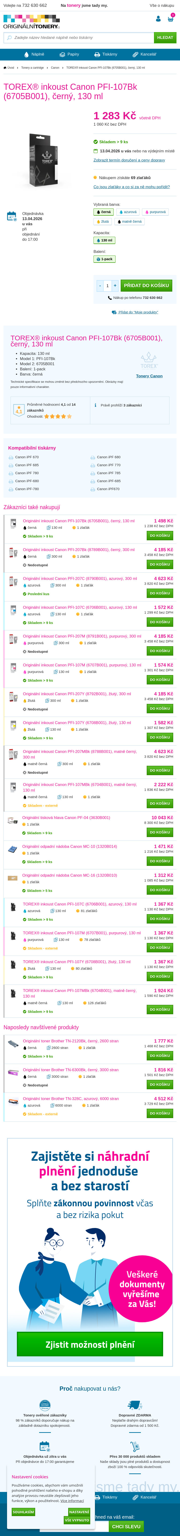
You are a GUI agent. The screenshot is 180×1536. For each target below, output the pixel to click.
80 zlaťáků (84, 968)
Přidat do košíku (146, 285)
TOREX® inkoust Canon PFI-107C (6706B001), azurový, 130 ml (80, 904)
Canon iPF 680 (108, 457)
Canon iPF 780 (27, 473)
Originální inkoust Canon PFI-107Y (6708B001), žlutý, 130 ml (77, 723)
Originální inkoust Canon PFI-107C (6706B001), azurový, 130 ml (80, 607)
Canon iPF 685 (27, 465)
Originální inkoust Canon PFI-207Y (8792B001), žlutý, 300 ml (77, 694)
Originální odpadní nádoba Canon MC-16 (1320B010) (69, 875)
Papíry (69, 54)
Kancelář (146, 54)
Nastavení (79, 1512)
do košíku (160, 535)
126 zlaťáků (97, 1003)
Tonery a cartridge (32, 67)
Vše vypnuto (77, 1520)
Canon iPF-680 (27, 481)
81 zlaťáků (89, 911)
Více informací (72, 1500)
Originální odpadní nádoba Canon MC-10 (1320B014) (69, 846)
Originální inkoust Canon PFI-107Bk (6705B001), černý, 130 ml (79, 521)
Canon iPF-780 (27, 489)
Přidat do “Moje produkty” (135, 312)
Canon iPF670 (108, 489)
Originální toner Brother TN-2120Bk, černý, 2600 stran (71, 1041)
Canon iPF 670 (27, 457)
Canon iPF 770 (108, 465)
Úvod (11, 67)
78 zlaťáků (92, 940)
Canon (55, 67)
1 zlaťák (83, 528)
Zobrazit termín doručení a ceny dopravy (129, 160)
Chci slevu (126, 1526)
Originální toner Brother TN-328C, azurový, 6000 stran (71, 1099)
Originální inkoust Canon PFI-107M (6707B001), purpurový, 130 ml (82, 665)
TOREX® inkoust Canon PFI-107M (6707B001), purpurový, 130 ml (82, 933)
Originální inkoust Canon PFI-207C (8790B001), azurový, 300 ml (80, 578)
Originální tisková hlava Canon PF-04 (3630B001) (66, 817)
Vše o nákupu (162, 5)
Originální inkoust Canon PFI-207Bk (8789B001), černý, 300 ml (79, 550)
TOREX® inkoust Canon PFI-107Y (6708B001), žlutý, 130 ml (77, 962)
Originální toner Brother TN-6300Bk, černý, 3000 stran (71, 1070)
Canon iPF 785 (108, 473)
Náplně (32, 54)
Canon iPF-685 (109, 481)
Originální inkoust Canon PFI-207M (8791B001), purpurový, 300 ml (82, 636)
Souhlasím (23, 1512)
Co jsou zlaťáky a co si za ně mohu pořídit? (132, 187)
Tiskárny (106, 54)
